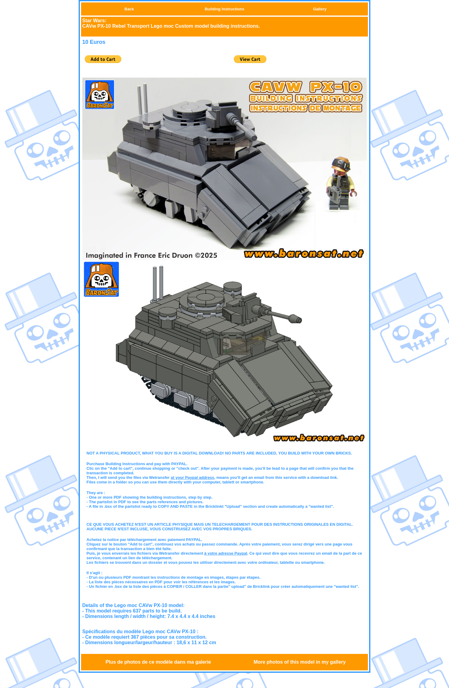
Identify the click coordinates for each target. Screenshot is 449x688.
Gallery (319, 9)
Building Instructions (224, 9)
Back (129, 9)
